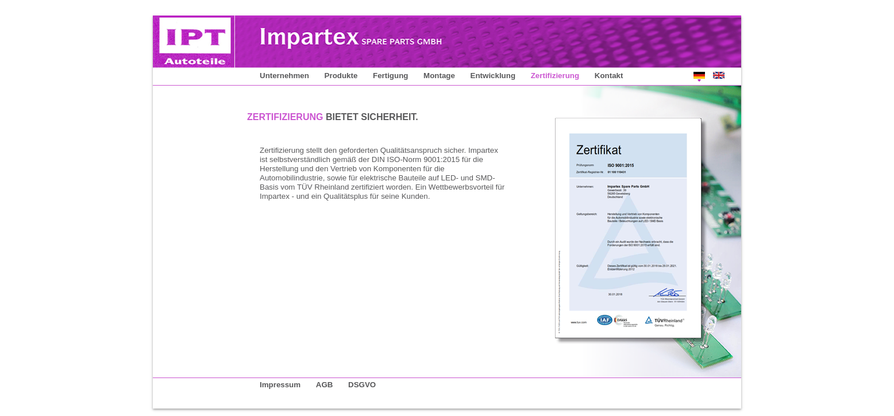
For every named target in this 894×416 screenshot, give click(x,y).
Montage (439, 75)
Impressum (280, 384)
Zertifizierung (555, 75)
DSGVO (362, 384)
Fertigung (390, 75)
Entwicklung (493, 75)
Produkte (341, 75)
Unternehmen (284, 75)
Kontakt (609, 75)
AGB (324, 384)
